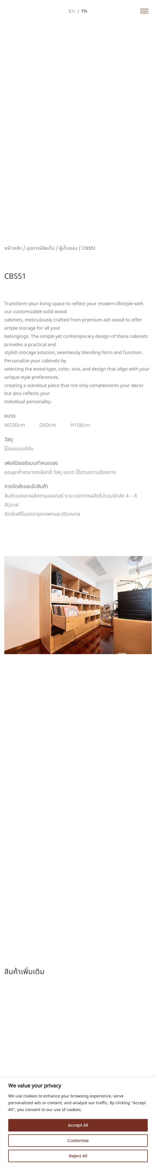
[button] (144, 11)
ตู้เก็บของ (68, 248)
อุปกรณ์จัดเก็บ (40, 248)
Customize (78, 1140)
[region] (78, 1122)
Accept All (78, 1125)
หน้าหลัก (13, 248)
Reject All (78, 1156)
